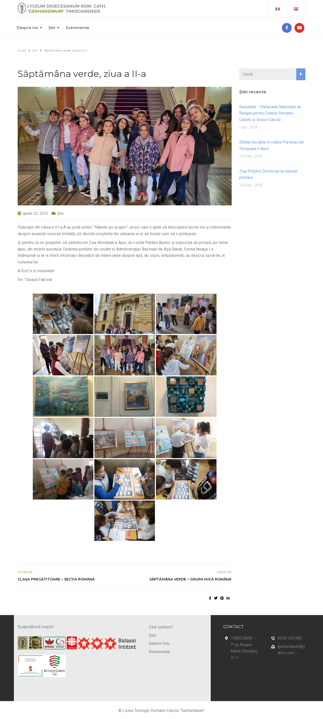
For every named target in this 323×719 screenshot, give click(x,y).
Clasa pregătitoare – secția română (56, 579)
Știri (52, 27)
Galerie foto (159, 643)
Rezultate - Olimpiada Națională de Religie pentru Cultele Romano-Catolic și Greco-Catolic (270, 113)
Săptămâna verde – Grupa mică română (190, 579)
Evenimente (78, 27)
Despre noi (27, 27)
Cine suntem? (161, 627)
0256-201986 (290, 638)
